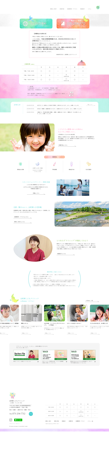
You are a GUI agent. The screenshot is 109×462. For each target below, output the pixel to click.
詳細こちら (36, 197)
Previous (7, 317)
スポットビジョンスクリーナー (53, 426)
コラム (89, 8)
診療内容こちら (63, 149)
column (89, 305)
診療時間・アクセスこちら (21, 221)
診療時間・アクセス (72, 8)
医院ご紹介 (53, 8)
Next (102, 317)
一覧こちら (89, 106)
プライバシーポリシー (14, 426)
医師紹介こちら (61, 258)
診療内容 (62, 8)
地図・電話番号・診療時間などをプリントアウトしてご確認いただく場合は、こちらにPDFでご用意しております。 (46, 94)
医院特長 (57, 423)
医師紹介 (82, 8)
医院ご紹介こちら (19, 226)
